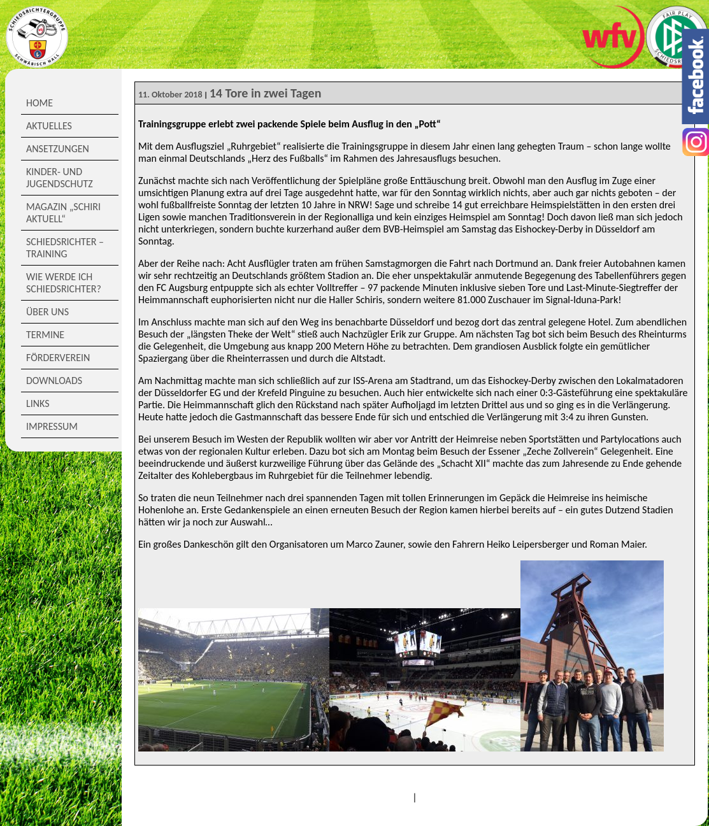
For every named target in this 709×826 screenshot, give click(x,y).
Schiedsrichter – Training (65, 248)
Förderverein (58, 358)
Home (39, 103)
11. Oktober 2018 (170, 94)
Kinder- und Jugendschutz (59, 178)
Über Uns (47, 312)
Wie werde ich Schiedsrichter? (63, 283)
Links (38, 403)
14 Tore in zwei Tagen (266, 93)
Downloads (54, 380)
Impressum (52, 426)
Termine (45, 335)
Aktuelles (49, 126)
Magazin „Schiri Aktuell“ (63, 213)
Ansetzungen (57, 149)
